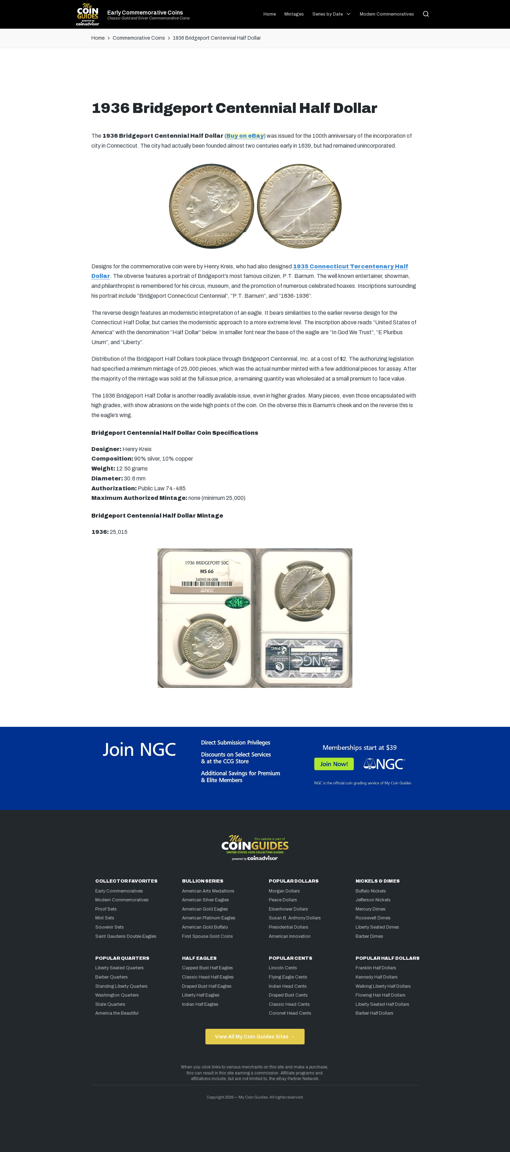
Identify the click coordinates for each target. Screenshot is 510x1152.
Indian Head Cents (288, 986)
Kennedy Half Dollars (377, 977)
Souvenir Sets (109, 927)
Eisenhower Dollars (288, 909)
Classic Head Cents (289, 1004)
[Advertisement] (255, 77)
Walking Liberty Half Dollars (383, 986)
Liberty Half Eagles (201, 995)
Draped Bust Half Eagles (207, 986)
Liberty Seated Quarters (119, 967)
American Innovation (290, 936)
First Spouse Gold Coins (207, 936)
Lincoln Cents (283, 967)
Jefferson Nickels (373, 899)
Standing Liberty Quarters (121, 986)
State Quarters (110, 1004)
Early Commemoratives (119, 891)
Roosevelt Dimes (373, 918)
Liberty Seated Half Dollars (382, 1004)
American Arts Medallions (208, 891)
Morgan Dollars (284, 891)
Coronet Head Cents (290, 1013)
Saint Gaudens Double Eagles (126, 936)
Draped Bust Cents (288, 995)
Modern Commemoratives (122, 899)
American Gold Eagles (205, 909)
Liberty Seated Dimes (377, 927)
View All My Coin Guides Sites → (255, 1036)
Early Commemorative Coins (145, 13)
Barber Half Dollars (374, 1013)
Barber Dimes (369, 936)
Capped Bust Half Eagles (207, 967)
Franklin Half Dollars (376, 967)
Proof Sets (106, 909)
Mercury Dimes (371, 909)
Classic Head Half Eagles (208, 977)
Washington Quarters (117, 995)
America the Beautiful (116, 1013)
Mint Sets (104, 918)
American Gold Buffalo (205, 927)
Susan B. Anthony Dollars (295, 918)
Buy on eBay (245, 136)
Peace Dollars (283, 899)
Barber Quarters (111, 977)
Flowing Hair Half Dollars (381, 995)
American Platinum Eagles (209, 918)
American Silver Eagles (205, 899)
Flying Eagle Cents (288, 977)
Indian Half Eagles (200, 1004)
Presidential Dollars (288, 927)
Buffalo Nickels (371, 891)
